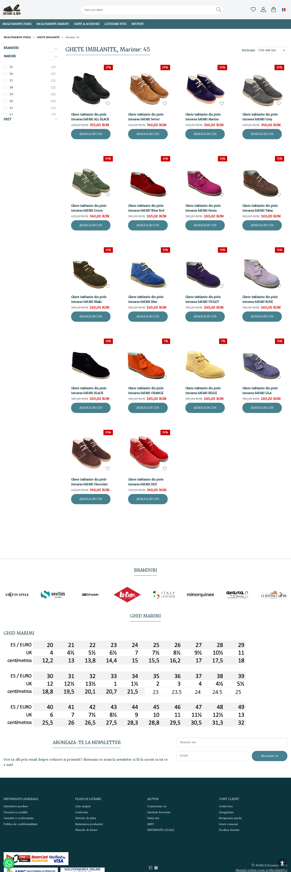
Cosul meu (81, 812)
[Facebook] (152, 868)
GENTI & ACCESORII (87, 23)
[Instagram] (157, 868)
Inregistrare (226, 812)
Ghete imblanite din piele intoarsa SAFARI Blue (145, 299)
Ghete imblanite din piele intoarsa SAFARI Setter (145, 117)
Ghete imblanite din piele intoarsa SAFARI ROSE (260, 299)
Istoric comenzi (228, 824)
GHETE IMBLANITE (48, 37)
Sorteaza (248, 50)
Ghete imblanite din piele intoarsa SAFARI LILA (260, 390)
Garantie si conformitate (19, 818)
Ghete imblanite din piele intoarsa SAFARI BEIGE (203, 390)
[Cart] (273, 9)
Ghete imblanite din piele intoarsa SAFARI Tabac (260, 208)
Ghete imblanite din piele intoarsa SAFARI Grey (260, 117)
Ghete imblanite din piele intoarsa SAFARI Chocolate (89, 482)
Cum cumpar (83, 806)
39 (11, 94)
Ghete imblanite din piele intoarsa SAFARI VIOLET (203, 299)
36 (11, 74)
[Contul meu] (263, 9)
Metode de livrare (86, 829)
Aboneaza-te (269, 756)
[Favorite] (253, 9)
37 (11, 80)
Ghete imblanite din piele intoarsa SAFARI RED (145, 482)
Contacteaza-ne (156, 806)
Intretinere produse (16, 806)
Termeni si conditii (15, 812)
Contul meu (226, 806)
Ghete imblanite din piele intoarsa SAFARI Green (88, 208)
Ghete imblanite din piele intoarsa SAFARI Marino (203, 117)
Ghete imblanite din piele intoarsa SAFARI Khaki (88, 299)
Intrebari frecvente (159, 812)
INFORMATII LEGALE (160, 829)
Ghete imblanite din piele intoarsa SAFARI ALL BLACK (90, 117)
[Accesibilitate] (282, 863)
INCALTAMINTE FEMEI (17, 37)
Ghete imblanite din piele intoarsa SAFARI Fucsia (203, 208)
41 (11, 108)
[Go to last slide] (10, 594)
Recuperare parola (230, 818)
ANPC (150, 824)
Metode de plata (85, 818)
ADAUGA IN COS (90, 134)
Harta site (153, 818)
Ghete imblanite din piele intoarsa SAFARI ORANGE (145, 390)
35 (11, 67)
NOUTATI (138, 23)
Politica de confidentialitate (21, 824)
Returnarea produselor (89, 824)
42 (11, 115)
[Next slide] (281, 594)
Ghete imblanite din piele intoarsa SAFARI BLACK (88, 390)
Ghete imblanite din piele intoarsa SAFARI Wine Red (146, 208)
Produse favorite (229, 829)
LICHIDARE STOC (115, 23)
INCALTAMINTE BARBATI (52, 23)
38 (11, 87)
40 (11, 101)
